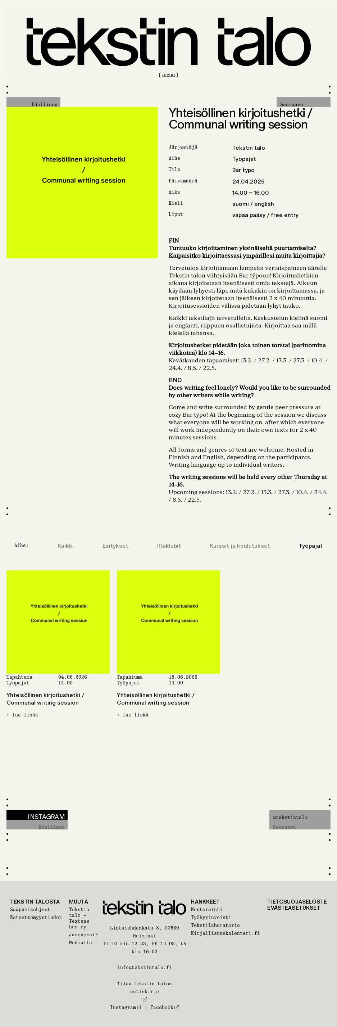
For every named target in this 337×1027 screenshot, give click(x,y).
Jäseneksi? (83, 934)
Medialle (80, 942)
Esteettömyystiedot (36, 917)
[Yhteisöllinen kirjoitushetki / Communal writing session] (58, 662)
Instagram (126, 1007)
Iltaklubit (169, 545)
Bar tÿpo (243, 170)
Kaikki (66, 545)
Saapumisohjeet (30, 909)
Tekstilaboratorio (215, 925)
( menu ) (168, 75)
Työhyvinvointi (211, 917)
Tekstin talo (248, 147)
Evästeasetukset (293, 908)
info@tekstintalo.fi (144, 967)
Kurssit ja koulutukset (240, 545)
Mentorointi (207, 909)
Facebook (164, 1007)
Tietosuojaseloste (297, 902)
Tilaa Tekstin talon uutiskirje (144, 991)
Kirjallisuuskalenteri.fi (225, 933)
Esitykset (115, 545)
